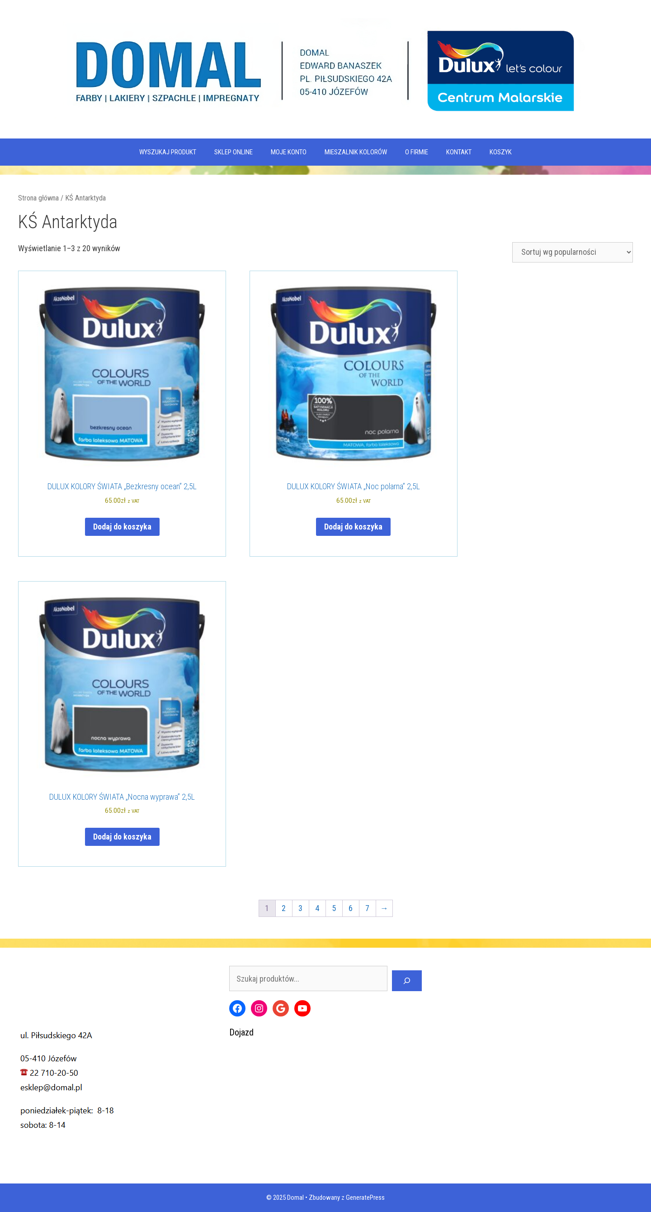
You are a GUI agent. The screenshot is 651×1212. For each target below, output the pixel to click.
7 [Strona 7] (367, 908)
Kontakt (459, 152)
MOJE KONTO (289, 152)
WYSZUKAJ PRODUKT (167, 152)
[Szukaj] (407, 980)
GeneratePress (365, 1197)
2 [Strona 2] (284, 908)
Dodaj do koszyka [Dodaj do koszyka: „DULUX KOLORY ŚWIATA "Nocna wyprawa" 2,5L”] (122, 836)
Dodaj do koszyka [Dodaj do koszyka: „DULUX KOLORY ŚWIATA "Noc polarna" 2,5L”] (353, 526)
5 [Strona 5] (334, 908)
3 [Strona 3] (300, 908)
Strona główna (38, 198)
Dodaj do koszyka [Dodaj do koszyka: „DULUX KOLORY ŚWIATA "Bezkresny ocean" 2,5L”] (122, 526)
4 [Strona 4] (317, 908)
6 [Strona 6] (351, 908)
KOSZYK (501, 152)
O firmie (416, 152)
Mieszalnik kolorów (356, 152)
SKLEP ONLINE (233, 152)
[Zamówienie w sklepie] (572, 252)
